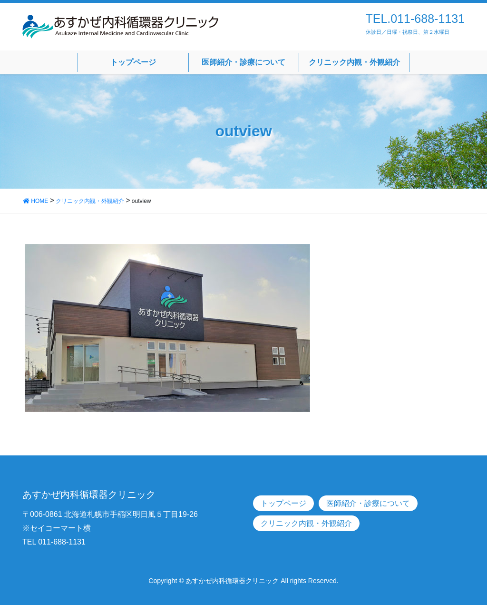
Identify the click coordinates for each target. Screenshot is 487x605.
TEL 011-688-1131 (54, 542)
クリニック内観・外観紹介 (306, 523)
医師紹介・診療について (368, 503)
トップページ (283, 503)
